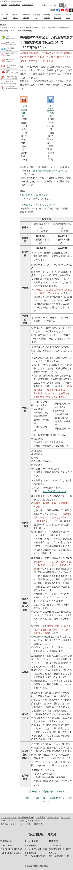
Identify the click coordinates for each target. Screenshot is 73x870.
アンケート (65, 817)
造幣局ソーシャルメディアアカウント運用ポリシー (23, 823)
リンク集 (20, 820)
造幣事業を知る (26, 16)
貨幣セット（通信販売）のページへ (47, 791)
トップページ (5, 16)
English (4, 4)
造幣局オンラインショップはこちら (40, 204)
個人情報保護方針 (26, 817)
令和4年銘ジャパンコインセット (36, 194)
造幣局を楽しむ (47, 16)
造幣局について (15, 16)
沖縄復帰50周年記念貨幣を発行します (50, 170)
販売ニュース (17, 27)
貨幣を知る (36, 16)
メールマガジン (8, 820)
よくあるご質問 (33, 820)
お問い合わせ (53, 817)
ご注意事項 (40, 817)
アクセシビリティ (9, 817)
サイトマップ (27, 4)
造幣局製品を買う (57, 16)
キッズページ (67, 16)
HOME (3, 24)
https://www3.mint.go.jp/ (54, 491)
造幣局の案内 (14, 4)
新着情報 (6, 27)
